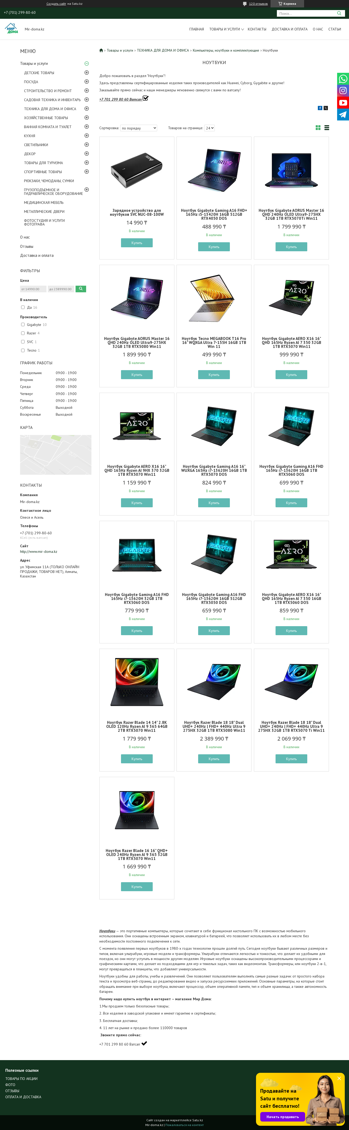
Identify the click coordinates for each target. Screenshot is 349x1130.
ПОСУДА (31, 81)
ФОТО (10, 1084)
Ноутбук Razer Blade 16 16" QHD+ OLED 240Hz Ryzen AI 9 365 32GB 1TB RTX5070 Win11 (137, 854)
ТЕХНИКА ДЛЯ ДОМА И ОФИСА (50, 108)
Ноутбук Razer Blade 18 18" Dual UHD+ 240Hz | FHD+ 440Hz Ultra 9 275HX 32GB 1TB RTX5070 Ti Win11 (291, 726)
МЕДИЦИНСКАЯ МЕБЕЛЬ (43, 202)
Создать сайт (56, 4)
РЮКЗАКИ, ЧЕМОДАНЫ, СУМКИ (49, 180)
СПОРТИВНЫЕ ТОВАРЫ (43, 171)
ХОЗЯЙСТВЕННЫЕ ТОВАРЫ (46, 117)
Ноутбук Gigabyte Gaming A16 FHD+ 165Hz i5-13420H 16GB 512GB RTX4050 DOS (214, 214)
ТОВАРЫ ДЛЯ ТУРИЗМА (43, 162)
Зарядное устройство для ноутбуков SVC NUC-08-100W (137, 212)
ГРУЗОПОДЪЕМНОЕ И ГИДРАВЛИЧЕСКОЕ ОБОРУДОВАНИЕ (53, 191)
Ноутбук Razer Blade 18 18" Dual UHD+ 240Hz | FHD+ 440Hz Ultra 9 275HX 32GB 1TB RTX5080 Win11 (214, 726)
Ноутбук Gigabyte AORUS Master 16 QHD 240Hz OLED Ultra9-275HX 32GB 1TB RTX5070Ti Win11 (291, 214)
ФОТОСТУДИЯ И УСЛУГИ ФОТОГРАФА (44, 222)
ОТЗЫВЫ (12, 1090)
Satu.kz (197, 1120)
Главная (196, 29)
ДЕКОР (30, 153)
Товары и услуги (224, 29)
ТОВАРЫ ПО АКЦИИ (21, 1078)
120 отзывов (258, 4)
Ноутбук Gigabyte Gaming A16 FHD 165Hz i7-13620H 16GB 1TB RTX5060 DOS (291, 470)
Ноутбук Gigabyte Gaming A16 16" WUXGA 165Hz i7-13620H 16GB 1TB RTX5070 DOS (214, 470)
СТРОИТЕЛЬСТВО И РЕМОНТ (48, 90)
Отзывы (26, 246)
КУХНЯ (29, 135)
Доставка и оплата (290, 29)
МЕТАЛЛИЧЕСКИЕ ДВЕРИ (44, 211)
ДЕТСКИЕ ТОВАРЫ (39, 72)
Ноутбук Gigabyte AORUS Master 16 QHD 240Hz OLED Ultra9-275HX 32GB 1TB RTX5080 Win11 (137, 342)
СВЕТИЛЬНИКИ (36, 144)
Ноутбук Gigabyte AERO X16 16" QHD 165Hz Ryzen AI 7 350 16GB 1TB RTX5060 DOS (291, 598)
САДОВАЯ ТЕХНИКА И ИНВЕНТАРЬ (52, 99)
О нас (318, 29)
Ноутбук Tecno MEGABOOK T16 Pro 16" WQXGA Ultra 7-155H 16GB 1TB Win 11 (214, 342)
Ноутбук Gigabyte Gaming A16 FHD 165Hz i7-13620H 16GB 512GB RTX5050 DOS (214, 598)
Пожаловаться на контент (184, 1125)
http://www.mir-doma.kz (38, 551)
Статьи (334, 29)
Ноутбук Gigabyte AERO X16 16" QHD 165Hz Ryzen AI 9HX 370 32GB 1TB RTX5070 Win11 (136, 470)
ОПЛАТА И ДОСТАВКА (23, 1097)
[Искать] (339, 13)
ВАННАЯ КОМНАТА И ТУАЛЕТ (48, 126)
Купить (137, 242)
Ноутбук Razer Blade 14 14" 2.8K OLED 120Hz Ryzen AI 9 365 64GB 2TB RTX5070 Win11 (136, 726)
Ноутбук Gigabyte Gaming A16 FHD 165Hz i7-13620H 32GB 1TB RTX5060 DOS (137, 598)
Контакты (257, 29)
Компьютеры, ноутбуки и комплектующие (226, 50)
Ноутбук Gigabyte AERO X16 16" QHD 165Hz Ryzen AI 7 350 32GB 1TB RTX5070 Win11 (291, 342)
